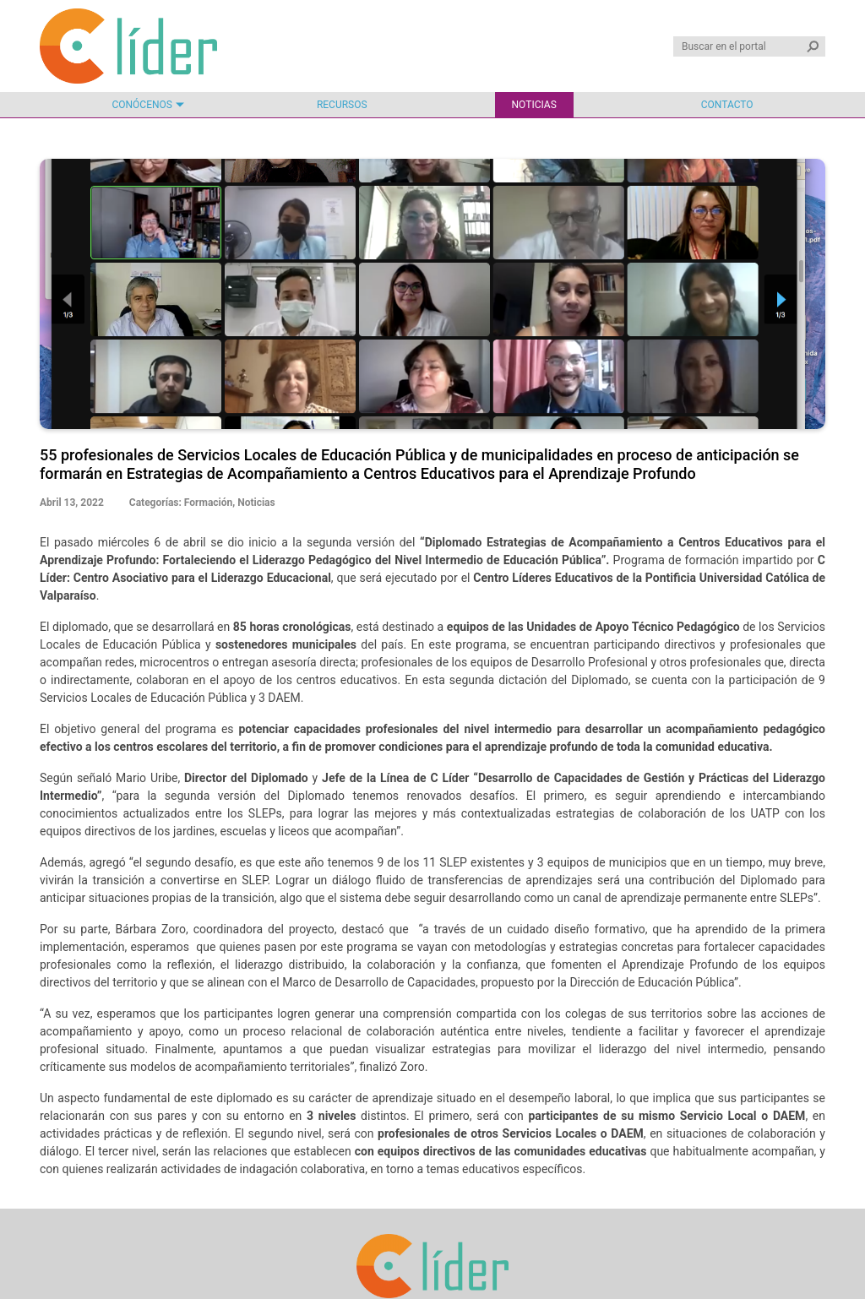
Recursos (342, 105)
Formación (208, 502)
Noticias (534, 105)
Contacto (727, 105)
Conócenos (141, 105)
